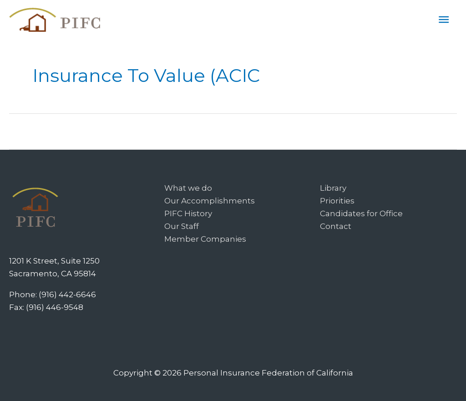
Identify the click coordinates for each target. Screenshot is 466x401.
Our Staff (181, 226)
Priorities (337, 200)
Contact (335, 226)
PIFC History (188, 213)
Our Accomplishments (209, 200)
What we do (188, 188)
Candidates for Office (361, 213)
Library (333, 188)
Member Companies (205, 239)
